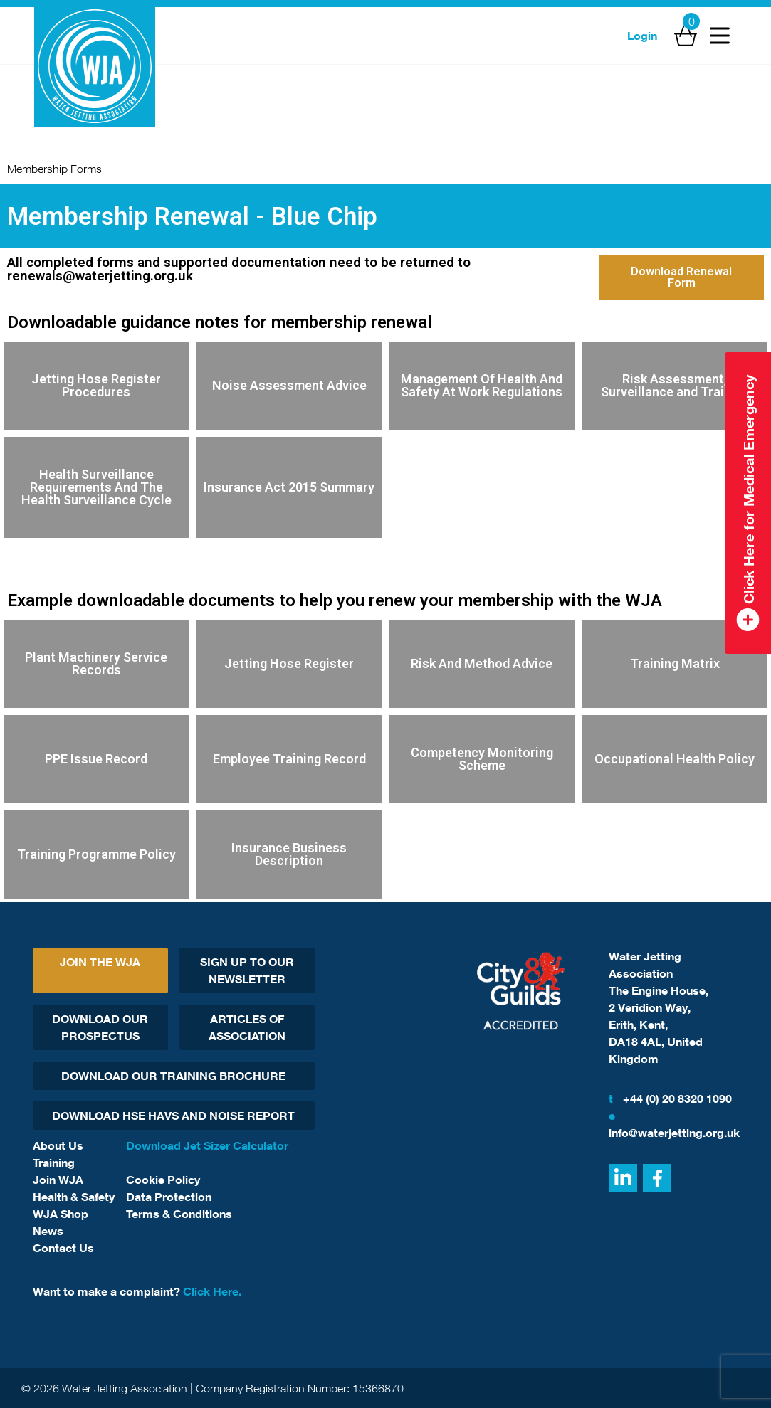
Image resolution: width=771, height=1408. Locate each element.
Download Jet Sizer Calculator (207, 1145)
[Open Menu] (720, 35)
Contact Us (63, 1248)
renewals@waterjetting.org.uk (100, 276)
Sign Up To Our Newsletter (247, 970)
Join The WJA (100, 962)
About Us (58, 1145)
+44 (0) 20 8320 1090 (670, 1098)
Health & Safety (74, 1197)
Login (642, 35)
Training (54, 1162)
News (48, 1231)
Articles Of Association (247, 1027)
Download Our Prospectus (100, 1027)
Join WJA (58, 1180)
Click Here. (212, 1291)
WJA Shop (60, 1214)
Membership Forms (54, 168)
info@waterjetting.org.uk (673, 1123)
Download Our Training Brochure (173, 1076)
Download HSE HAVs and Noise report (173, 1115)
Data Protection (168, 1197)
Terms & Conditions (179, 1214)
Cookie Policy (163, 1180)
